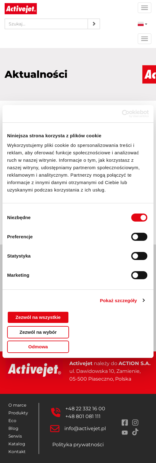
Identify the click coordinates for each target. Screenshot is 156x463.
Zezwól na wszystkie (38, 317)
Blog (13, 428)
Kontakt (17, 451)
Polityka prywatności (78, 445)
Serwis (15, 436)
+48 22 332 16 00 (85, 409)
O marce (17, 405)
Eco (12, 420)
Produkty (18, 412)
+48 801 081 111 (83, 416)
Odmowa (38, 346)
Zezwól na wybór (38, 332)
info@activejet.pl (85, 428)
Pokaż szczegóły (118, 300)
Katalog (16, 443)
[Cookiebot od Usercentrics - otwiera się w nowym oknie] (122, 114)
